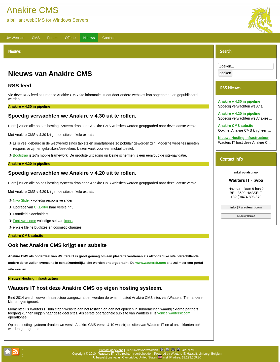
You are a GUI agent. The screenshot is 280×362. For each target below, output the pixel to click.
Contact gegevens (111, 350)
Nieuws (89, 38)
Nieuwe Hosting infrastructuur (243, 138)
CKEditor (41, 207)
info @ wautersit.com (246, 207)
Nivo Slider (21, 200)
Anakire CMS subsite (235, 126)
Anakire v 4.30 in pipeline (239, 101)
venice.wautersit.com (173, 313)
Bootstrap (20, 155)
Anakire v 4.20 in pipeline (239, 114)
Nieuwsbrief (246, 216)
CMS (36, 38)
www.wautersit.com (150, 263)
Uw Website (15, 38)
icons (68, 221)
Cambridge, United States (139, 357)
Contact (108, 38)
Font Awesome (24, 221)
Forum (52, 38)
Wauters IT (178, 353)
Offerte (70, 38)
